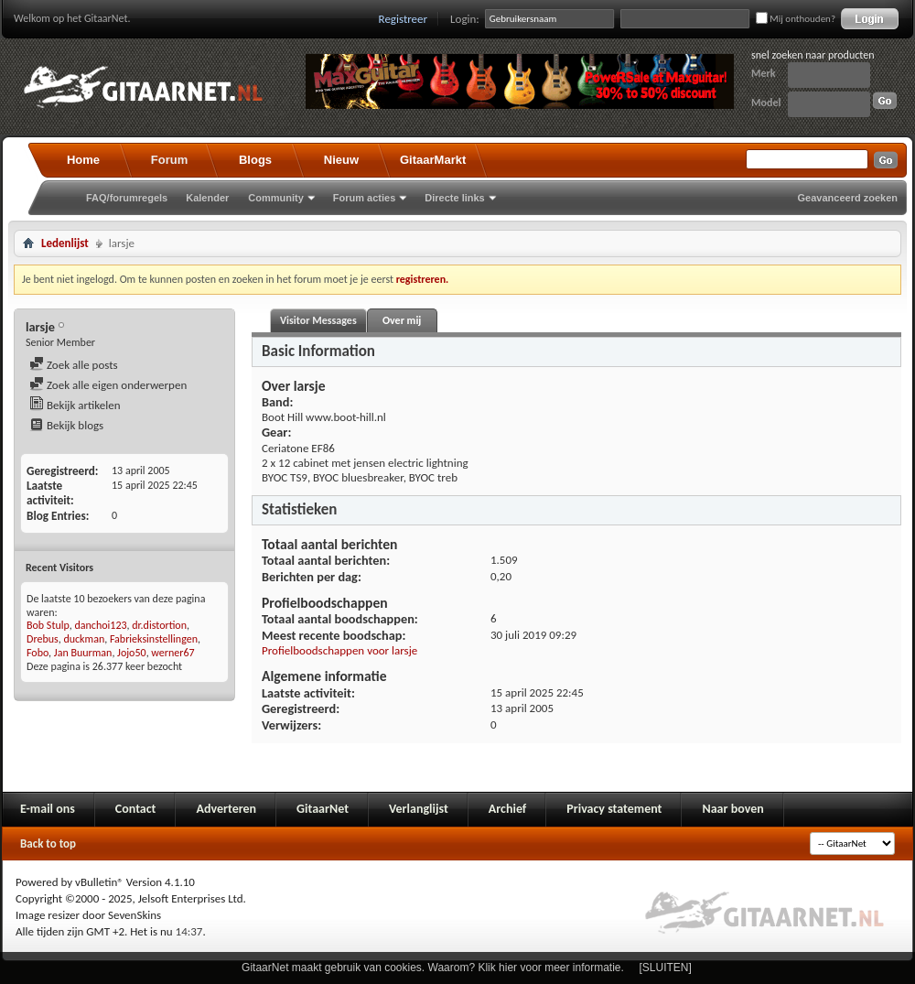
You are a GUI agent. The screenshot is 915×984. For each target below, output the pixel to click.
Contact (135, 808)
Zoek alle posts (73, 365)
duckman (83, 639)
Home (83, 160)
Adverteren (226, 808)
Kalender (207, 197)
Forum (169, 160)
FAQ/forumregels (126, 197)
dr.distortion (159, 625)
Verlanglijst (418, 808)
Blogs (255, 160)
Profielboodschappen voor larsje (339, 650)
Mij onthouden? (795, 19)
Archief (507, 808)
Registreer (403, 19)
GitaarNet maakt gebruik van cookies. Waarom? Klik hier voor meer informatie (431, 967)
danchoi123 (101, 625)
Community (276, 197)
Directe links (454, 197)
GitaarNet (322, 808)
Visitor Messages (318, 320)
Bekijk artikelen (75, 405)
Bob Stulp (48, 625)
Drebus (43, 639)
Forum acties (364, 197)
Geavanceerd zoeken (848, 197)
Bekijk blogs (66, 425)
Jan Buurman (83, 652)
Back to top (48, 843)
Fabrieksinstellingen (154, 639)
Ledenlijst (65, 243)
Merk (763, 73)
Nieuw (341, 160)
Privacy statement (614, 808)
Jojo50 (131, 652)
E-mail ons (47, 808)
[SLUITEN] (666, 967)
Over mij (401, 320)
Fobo (37, 652)
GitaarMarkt (433, 160)
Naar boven (732, 808)
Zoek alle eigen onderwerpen (108, 385)
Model (765, 102)
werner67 (172, 652)
